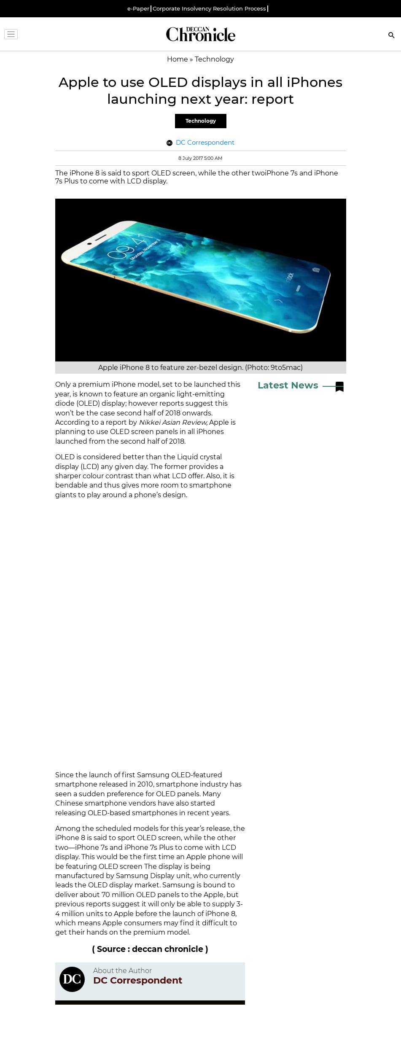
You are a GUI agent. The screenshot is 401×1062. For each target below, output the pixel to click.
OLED (65, 457)
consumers (143, 923)
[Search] (391, 36)
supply (223, 904)
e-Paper (138, 8)
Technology (201, 121)
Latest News (288, 385)
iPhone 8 (70, 838)
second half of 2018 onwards (164, 413)
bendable (71, 485)
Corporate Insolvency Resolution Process (209, 8)
